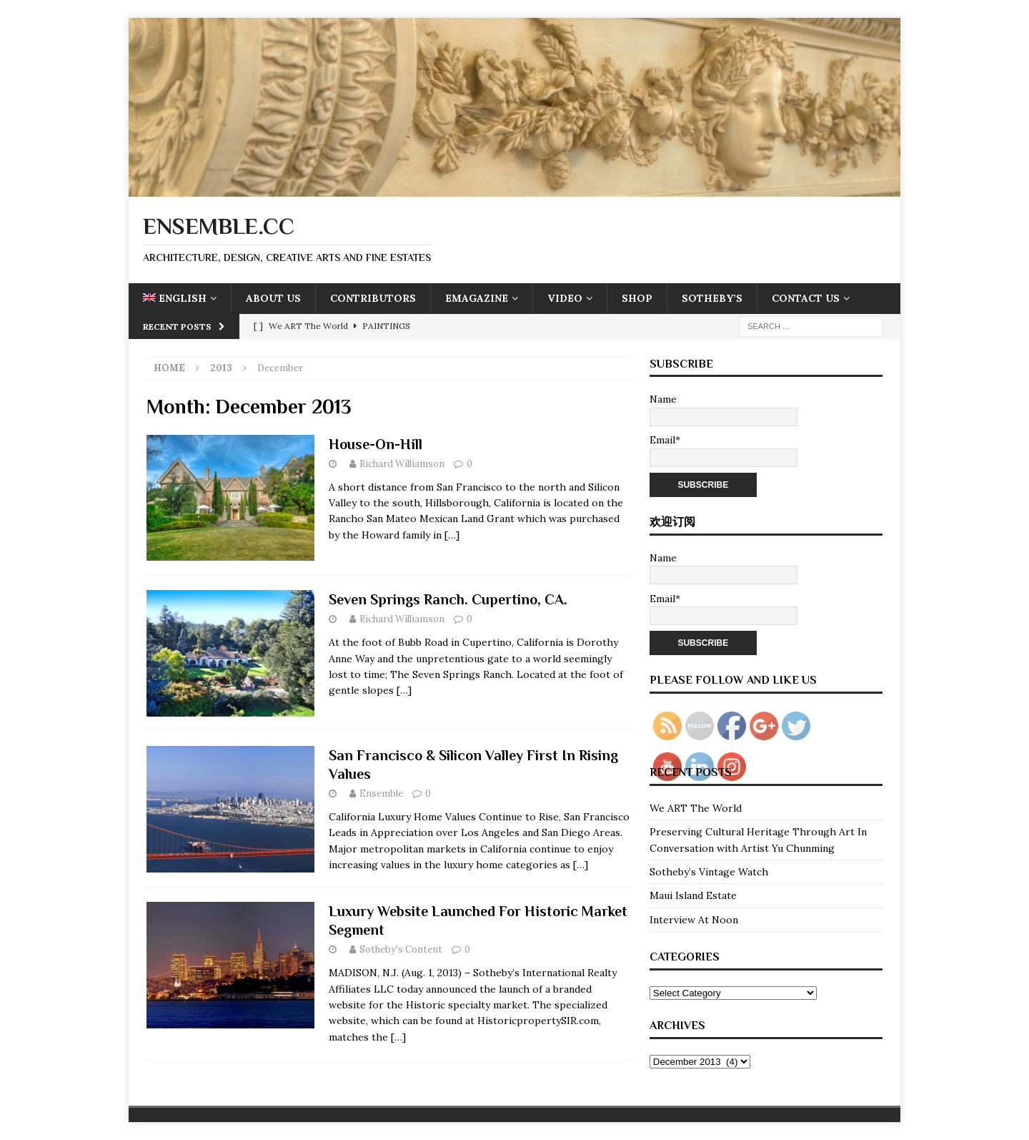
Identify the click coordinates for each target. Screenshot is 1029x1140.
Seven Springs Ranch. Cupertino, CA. (448, 599)
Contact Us (806, 298)
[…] (451, 535)
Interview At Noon (694, 919)
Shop (637, 298)
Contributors (373, 298)
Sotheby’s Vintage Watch (709, 871)
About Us (273, 298)
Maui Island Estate (693, 895)
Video (564, 298)
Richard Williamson (401, 464)
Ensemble (381, 793)
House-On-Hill (375, 444)
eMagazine (476, 298)
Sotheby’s (712, 298)
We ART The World (696, 808)
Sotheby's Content (400, 949)
